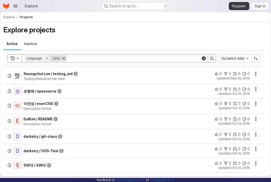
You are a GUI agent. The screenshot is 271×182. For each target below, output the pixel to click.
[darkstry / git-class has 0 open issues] (244, 134)
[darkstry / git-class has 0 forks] (225, 134)
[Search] (134, 58)
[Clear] (202, 58)
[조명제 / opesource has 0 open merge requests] (235, 89)
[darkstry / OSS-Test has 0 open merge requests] (235, 149)
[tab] (14, 43)
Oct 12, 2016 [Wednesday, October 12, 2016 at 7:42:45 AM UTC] (239, 153)
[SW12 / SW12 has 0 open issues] (244, 163)
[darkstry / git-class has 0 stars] (216, 134)
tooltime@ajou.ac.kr (130, 180)
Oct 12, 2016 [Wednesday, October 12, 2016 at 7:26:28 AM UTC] (239, 108)
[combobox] (233, 58)
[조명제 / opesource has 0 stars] (216, 89)
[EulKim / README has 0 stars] (216, 119)
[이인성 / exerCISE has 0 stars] (216, 104)
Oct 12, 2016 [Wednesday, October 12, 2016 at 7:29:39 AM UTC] (239, 139)
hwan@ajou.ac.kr (162, 180)
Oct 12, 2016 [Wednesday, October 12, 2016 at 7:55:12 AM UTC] (239, 168)
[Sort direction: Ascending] (254, 58)
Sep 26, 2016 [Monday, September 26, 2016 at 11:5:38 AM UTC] (238, 78)
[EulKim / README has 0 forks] (225, 119)
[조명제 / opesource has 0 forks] (225, 89)
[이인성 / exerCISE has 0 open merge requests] (235, 104)
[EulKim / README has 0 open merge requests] (235, 119)
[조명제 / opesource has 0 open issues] (244, 89)
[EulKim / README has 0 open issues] (244, 119)
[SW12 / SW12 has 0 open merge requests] (235, 163)
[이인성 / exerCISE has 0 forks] (225, 104)
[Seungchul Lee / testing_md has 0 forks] (225, 74)
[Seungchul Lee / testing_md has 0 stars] (216, 74)
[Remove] (65, 58)
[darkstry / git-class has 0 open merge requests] (235, 134)
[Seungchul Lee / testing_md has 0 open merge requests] (235, 74)
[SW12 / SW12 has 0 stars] (216, 163)
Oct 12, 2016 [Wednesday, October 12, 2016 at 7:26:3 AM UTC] (239, 94)
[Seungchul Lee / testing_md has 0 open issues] (244, 74)
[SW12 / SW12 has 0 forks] (225, 163)
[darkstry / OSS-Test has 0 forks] (225, 149)
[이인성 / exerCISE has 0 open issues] (244, 104)
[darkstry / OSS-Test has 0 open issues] (244, 149)
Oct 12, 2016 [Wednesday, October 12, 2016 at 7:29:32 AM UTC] (239, 123)
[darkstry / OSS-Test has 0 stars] (216, 149)
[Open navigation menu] (15, 6)
